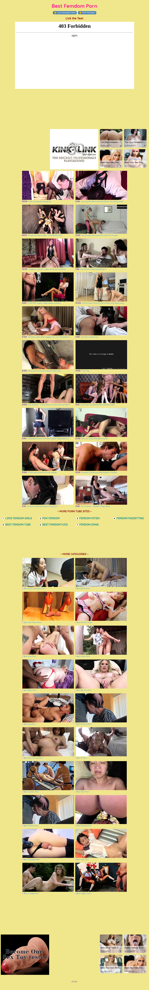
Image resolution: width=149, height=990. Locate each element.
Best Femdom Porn (74, 6)
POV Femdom (87, 12)
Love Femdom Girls (65, 12)
